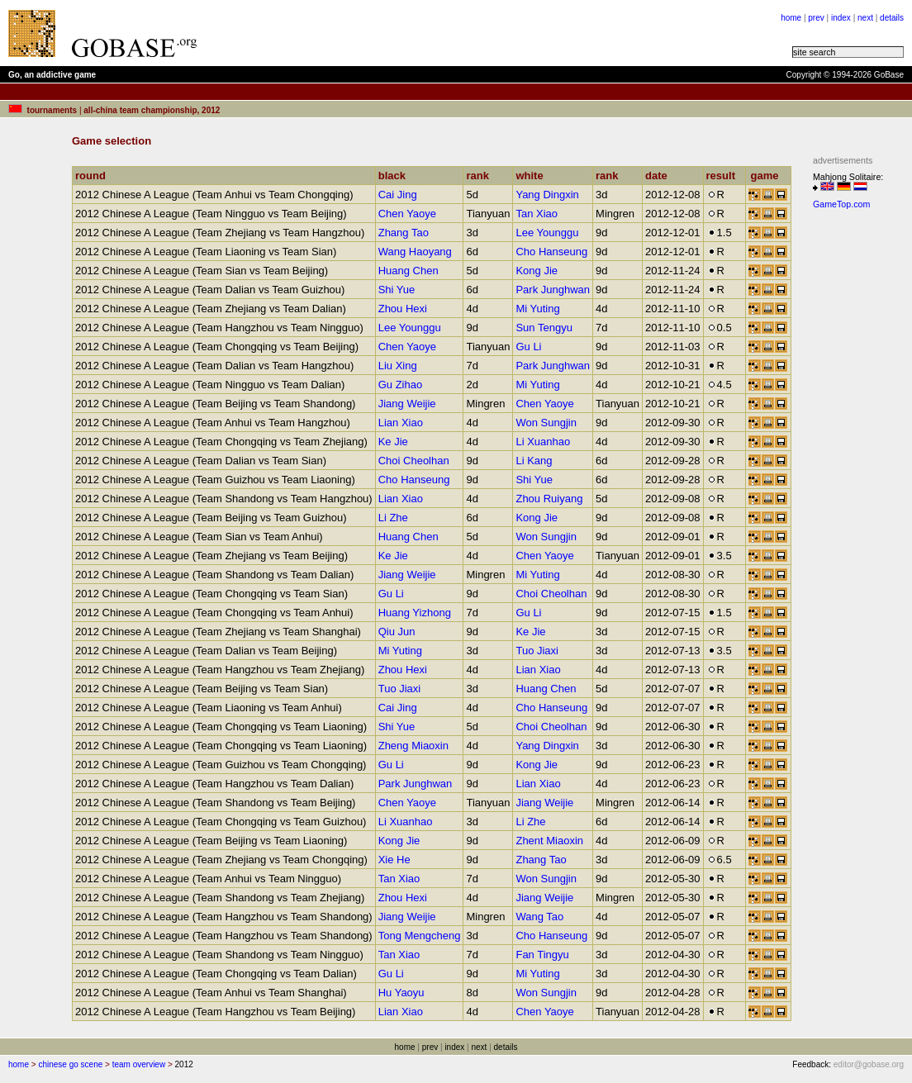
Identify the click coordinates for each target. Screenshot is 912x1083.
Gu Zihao (400, 384)
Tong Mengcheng (419, 935)
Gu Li (528, 346)
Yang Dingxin (546, 194)
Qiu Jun (397, 631)
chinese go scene (70, 1064)
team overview (138, 1064)
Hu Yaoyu (401, 992)
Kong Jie (536, 270)
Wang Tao (539, 916)
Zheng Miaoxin (413, 745)
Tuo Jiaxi (536, 650)
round (94, 175)
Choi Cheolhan (413, 460)
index (841, 17)
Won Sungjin (545, 422)
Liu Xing (397, 365)
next (865, 17)
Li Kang (533, 460)
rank (481, 175)
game (768, 175)
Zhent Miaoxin (549, 840)
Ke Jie (393, 441)
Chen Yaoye (407, 213)
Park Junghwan (552, 289)
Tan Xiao (536, 213)
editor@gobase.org (869, 1064)
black (395, 175)
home (791, 17)
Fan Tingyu (541, 954)
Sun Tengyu (543, 327)
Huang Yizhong (414, 612)
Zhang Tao (403, 232)
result (724, 175)
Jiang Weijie (407, 403)
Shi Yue (397, 289)
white (532, 175)
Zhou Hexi (402, 308)
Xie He (394, 859)
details (892, 17)
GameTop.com (841, 204)
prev (816, 17)
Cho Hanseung (551, 251)
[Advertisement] (862, 463)
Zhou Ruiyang (548, 498)
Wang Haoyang (415, 251)
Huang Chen (408, 270)
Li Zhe (393, 517)
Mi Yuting (537, 308)
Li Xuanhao (542, 441)
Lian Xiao (400, 422)
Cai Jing (397, 194)
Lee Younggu (546, 232)
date (660, 175)
